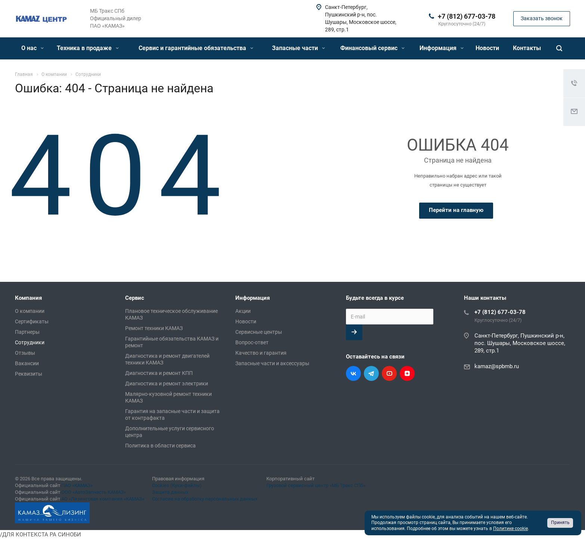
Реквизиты (28, 374)
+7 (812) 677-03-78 (466, 16)
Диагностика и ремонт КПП (159, 373)
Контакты (527, 48)
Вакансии (27, 363)
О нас (32, 48)
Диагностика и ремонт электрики (166, 383)
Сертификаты (32, 321)
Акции (243, 311)
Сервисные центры (258, 332)
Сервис (134, 298)
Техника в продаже (88, 48)
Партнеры (27, 332)
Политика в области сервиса (160, 446)
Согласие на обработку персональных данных (204, 499)
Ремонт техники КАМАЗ (154, 328)
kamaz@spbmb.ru (496, 366)
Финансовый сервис (372, 48)
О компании (29, 311)
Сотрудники (29, 342)
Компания (28, 298)
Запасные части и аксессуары (272, 363)
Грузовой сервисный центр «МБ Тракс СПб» (315, 485)
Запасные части (298, 48)
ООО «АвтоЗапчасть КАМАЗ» (93, 492)
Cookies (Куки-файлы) (177, 485)
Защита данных (170, 492)
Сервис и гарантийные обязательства (196, 48)
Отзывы (25, 353)
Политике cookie (510, 528)
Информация (442, 48)
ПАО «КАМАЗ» (77, 485)
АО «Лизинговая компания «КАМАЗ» (102, 499)
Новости (487, 48)
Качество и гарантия (261, 353)
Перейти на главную (456, 210)
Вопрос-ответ (252, 342)
